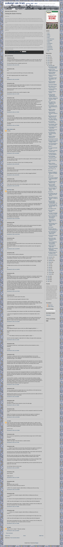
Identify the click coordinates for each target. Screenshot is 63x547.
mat (8, 420)
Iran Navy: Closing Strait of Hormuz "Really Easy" (53, 99)
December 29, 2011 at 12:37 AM (13, 291)
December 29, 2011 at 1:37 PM (13, 442)
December (51, 65)
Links (48, 50)
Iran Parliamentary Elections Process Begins (52, 133)
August (50, 262)
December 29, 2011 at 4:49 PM (13, 467)
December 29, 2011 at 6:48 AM (13, 396)
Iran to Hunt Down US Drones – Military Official (52, 189)
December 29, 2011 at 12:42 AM (13, 321)
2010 (49, 276)
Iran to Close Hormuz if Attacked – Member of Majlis (53, 198)
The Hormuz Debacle (52, 84)
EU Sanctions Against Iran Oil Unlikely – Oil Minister (52, 205)
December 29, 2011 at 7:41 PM (13, 477)
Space (48, 37)
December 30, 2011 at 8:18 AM (13, 530)
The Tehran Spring (52, 158)
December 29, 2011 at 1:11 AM (13, 339)
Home (24, 535)
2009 (49, 277)
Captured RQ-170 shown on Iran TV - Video (52, 220)
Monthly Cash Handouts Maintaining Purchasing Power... (53, 249)
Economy (49, 44)
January (50, 274)
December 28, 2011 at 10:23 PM (13, 218)
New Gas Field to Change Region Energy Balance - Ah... (53, 202)
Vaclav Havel (50, 175)
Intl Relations (49, 43)
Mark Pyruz (9, 189)
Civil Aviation (49, 40)
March (50, 270)
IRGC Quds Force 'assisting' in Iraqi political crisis (52, 102)
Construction (49, 46)
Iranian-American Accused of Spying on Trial (52, 113)
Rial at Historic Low (52, 168)
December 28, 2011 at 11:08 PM (13, 269)
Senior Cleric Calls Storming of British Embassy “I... (52, 239)
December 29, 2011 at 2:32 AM (13, 384)
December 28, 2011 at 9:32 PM (13, 174)
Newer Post (7, 535)
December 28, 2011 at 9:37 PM (13, 185)
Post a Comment (9, 533)
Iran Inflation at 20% (52, 208)
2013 (49, 60)
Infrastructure (49, 47)
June (50, 265)
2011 (49, 63)
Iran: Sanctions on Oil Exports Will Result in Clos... (52, 106)
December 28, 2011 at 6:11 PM (13, 64)
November (51, 257)
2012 (49, 62)
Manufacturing (50, 49)
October (50, 258)
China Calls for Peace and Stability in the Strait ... (52, 78)
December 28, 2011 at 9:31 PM (13, 164)
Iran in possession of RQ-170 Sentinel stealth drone (52, 232)
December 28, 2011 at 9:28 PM (13, 153)
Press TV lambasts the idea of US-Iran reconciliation (52, 216)
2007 (49, 281)
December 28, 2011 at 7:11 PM (13, 93)
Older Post (41, 535)
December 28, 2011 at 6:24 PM (13, 79)
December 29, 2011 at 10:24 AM (13, 417)
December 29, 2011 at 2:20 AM (13, 350)
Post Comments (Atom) (14, 537)
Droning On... (51, 191)
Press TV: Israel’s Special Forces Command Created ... (52, 185)
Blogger (36, 542)
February (50, 272)
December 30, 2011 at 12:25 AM (13, 489)
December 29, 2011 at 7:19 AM (13, 405)
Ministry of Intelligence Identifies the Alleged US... (52, 173)
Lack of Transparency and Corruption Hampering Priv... (52, 243)
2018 (49, 55)
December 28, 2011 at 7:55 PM (13, 125)
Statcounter (48, 315)
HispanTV (50, 146)
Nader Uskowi (10, 129)
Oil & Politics (50, 227)
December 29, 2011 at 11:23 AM (13, 430)
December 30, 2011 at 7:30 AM (13, 506)
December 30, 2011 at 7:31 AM (13, 523)
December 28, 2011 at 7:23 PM (13, 112)
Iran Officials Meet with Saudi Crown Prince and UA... (52, 194)
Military (48, 34)
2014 (49, 58)
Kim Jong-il (50, 170)
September (51, 260)
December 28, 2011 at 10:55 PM (13, 248)
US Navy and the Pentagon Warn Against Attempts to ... (53, 95)
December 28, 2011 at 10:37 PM (13, 234)
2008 (49, 279)
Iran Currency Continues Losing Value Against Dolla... (53, 178)
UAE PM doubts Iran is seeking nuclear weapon (52, 224)
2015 (49, 57)
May (49, 267)
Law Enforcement (50, 38)
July (49, 263)
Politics (48, 41)
